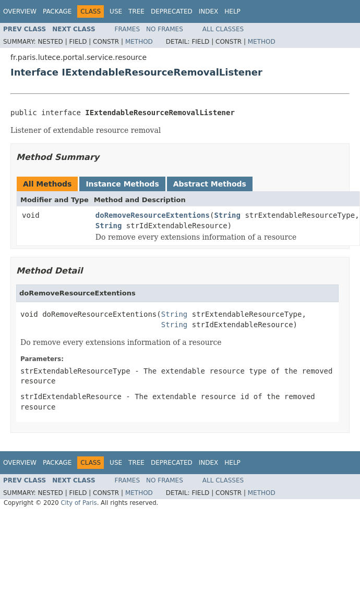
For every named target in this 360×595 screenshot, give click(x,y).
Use (116, 11)
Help (232, 11)
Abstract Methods (209, 184)
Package (57, 11)
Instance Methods (122, 184)
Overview (20, 11)
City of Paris (79, 502)
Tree (136, 11)
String (227, 215)
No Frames (164, 29)
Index (209, 11)
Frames (127, 29)
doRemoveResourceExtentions (152, 215)
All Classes (223, 29)
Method (139, 41)
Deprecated (172, 11)
